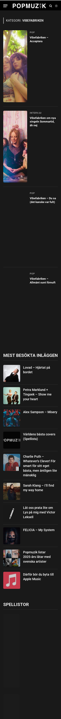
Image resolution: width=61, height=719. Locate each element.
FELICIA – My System (38, 530)
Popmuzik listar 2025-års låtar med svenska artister (37, 556)
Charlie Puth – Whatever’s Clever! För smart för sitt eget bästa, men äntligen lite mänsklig (40, 466)
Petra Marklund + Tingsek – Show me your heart (37, 394)
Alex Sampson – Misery (40, 412)
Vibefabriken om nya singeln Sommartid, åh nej (43, 121)
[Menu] (5, 5)
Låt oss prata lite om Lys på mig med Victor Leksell (39, 512)
